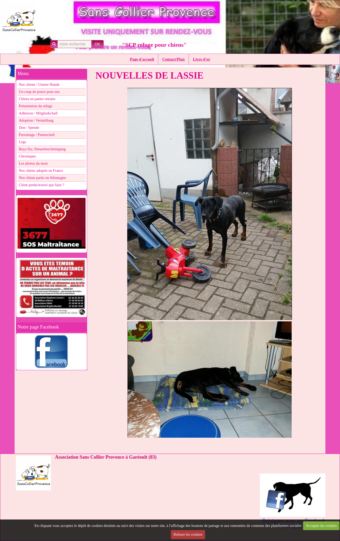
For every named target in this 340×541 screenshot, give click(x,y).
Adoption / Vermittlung (36, 120)
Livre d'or (201, 59)
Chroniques (27, 156)
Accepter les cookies (321, 526)
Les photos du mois (33, 163)
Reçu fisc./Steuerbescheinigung (42, 149)
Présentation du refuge (35, 106)
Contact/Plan (173, 59)
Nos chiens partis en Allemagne (42, 178)
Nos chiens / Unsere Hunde (39, 85)
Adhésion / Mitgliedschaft (38, 113)
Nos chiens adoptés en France (41, 171)
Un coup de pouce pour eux (39, 92)
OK (97, 44)
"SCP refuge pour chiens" (154, 44)
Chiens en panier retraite (37, 99)
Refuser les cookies (187, 534)
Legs (22, 142)
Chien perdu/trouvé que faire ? (41, 185)
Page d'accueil (142, 59)
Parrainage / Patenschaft (37, 135)
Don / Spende (29, 128)
